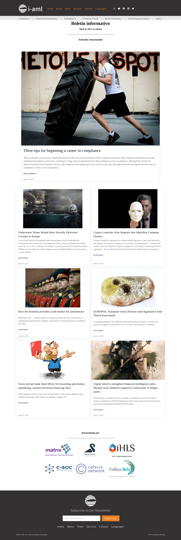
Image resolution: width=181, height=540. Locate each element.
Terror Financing (113, 18)
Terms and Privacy (153, 535)
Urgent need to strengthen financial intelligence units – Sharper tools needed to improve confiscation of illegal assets (126, 387)
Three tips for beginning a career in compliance (62, 150)
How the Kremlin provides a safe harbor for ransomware (51, 311)
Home (50, 8)
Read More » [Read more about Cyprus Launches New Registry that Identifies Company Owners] (99, 255)
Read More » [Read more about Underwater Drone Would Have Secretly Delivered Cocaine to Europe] (23, 258)
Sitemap (162, 535)
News (158, 18)
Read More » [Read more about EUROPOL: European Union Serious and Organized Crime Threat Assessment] (99, 330)
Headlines (24, 18)
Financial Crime (90, 18)
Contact (89, 8)
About (59, 8)
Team (67, 8)
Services (77, 8)
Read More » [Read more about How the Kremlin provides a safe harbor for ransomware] (23, 329)
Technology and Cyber (138, 18)
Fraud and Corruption (46, 18)
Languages (100, 8)
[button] (114, 8)
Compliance (70, 18)
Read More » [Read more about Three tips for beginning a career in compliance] (30, 174)
